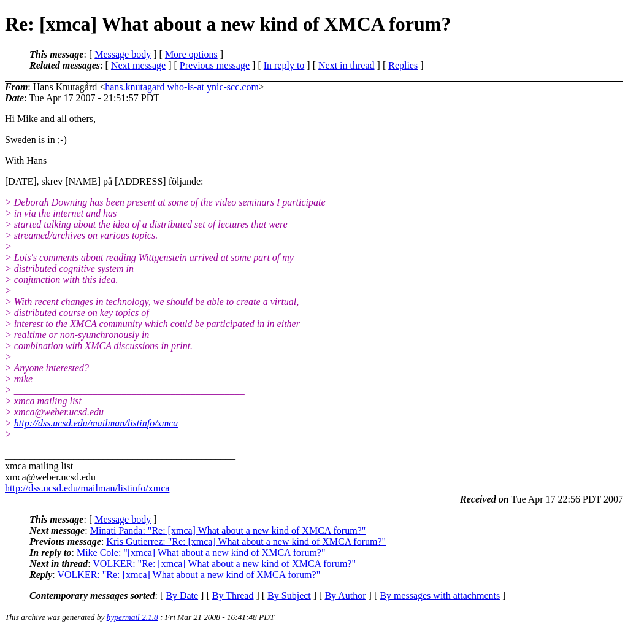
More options (191, 54)
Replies (403, 65)
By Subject (289, 595)
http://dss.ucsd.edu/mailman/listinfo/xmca (96, 423)
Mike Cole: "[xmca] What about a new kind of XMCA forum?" (201, 552)
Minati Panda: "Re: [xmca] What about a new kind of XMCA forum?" (228, 530)
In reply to (284, 65)
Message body (122, 54)
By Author (345, 595)
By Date (182, 595)
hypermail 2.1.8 (132, 617)
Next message (138, 65)
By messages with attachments (440, 595)
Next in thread (346, 65)
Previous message (215, 65)
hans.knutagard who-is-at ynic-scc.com (182, 87)
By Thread (233, 595)
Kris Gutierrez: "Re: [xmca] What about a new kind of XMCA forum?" (246, 541)
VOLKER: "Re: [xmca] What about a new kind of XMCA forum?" (224, 563)
